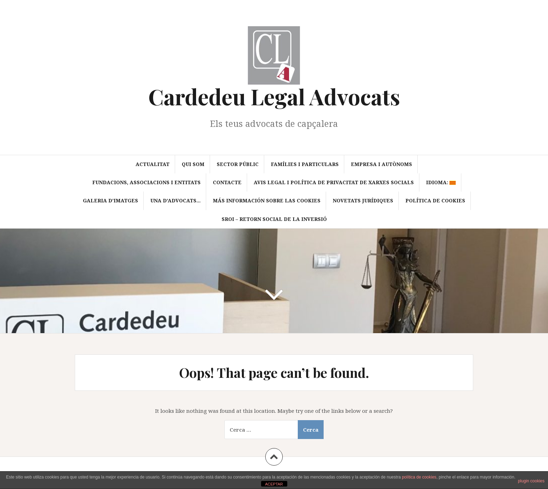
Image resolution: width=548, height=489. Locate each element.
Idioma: (441, 182)
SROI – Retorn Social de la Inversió (274, 219)
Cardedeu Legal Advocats (274, 96)
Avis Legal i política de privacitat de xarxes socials (334, 182)
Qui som (193, 164)
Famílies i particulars (305, 164)
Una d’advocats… (175, 200)
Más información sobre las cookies (266, 200)
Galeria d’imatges (110, 200)
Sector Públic (238, 164)
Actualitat (153, 164)
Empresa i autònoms (381, 164)
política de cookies (419, 477)
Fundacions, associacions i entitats (146, 182)
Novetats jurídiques (363, 200)
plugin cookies (531, 481)
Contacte (227, 182)
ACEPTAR (274, 484)
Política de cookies (435, 200)
